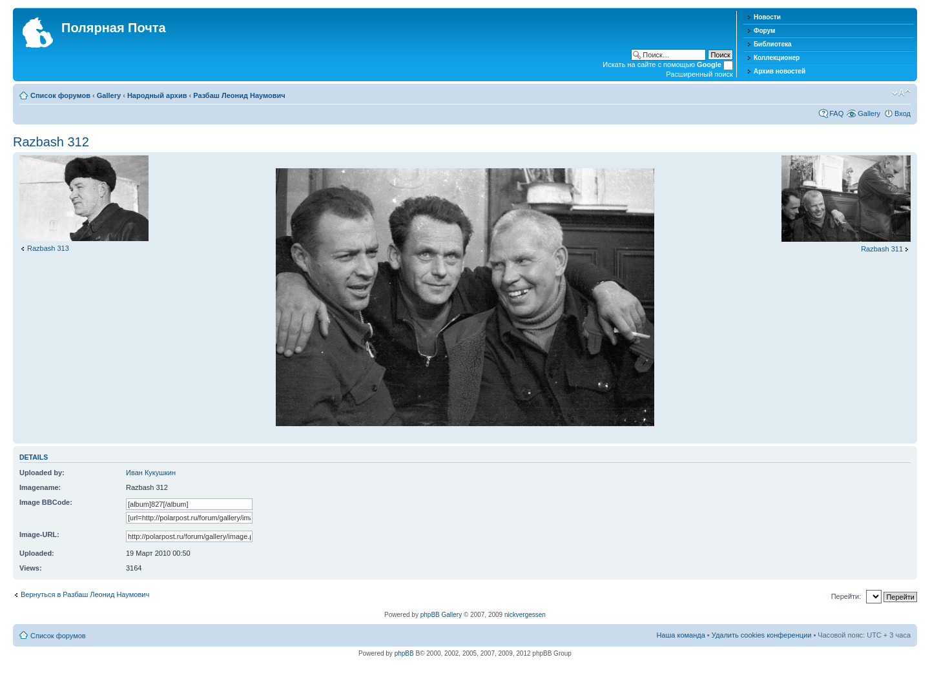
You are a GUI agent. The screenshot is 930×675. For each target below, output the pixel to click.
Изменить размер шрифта (901, 93)
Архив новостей (779, 71)
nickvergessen (525, 614)
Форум (764, 30)
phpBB (404, 653)
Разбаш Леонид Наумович (239, 95)
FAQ (836, 113)
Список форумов (60, 95)
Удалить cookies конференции (762, 635)
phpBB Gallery (441, 614)
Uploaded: (36, 553)
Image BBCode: (45, 502)
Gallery (109, 95)
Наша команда (680, 635)
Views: (30, 568)
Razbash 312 (51, 142)
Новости (767, 17)
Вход (902, 113)
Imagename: (40, 487)
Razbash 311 (882, 249)
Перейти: (846, 596)
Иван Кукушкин (151, 472)
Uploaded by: (42, 472)
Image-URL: (39, 534)
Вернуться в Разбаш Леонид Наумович (85, 594)
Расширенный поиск (699, 74)
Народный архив (157, 95)
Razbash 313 (48, 248)
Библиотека (773, 44)
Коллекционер (777, 57)
